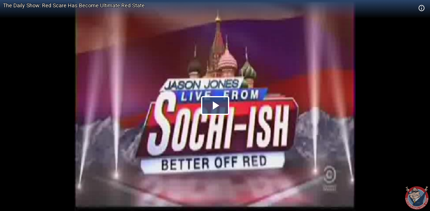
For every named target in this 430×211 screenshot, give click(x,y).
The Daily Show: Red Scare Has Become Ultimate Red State (74, 5)
